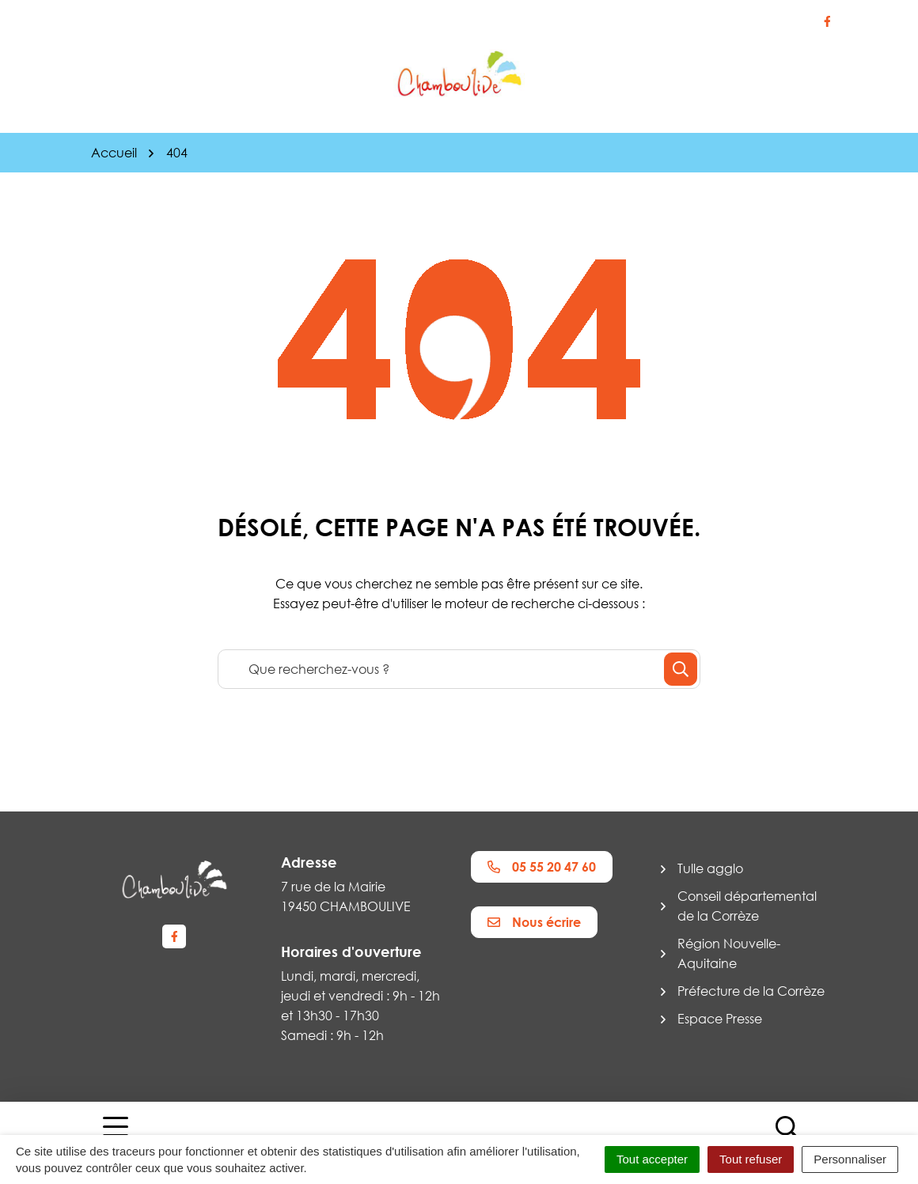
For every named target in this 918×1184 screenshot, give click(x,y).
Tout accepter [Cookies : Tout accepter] (652, 1159)
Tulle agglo (710, 868)
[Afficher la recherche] (787, 1134)
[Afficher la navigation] (115, 1134)
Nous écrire (534, 922)
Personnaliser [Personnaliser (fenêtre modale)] (850, 1159)
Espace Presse (719, 1019)
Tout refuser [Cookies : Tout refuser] (750, 1159)
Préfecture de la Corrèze (751, 991)
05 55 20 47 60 (541, 867)
